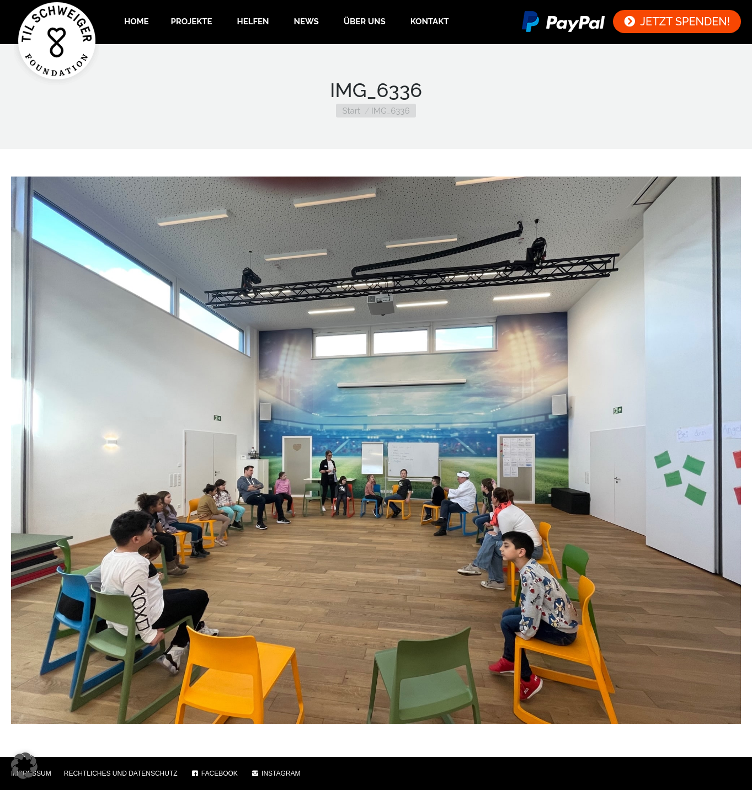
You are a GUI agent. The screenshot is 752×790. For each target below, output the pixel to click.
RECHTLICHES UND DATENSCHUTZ (121, 773)
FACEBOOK (214, 773)
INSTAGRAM (275, 773)
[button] (24, 765)
